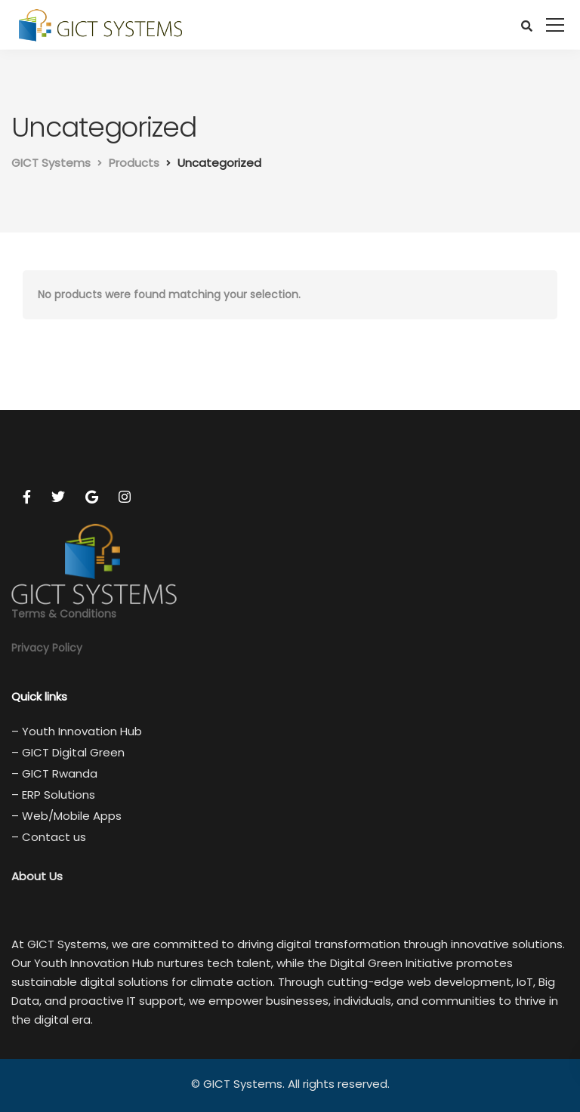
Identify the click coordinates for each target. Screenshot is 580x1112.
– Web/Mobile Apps (66, 816)
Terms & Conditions (63, 613)
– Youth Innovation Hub (76, 731)
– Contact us (48, 837)
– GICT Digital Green (68, 752)
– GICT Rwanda (54, 773)
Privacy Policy (46, 647)
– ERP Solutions (53, 794)
